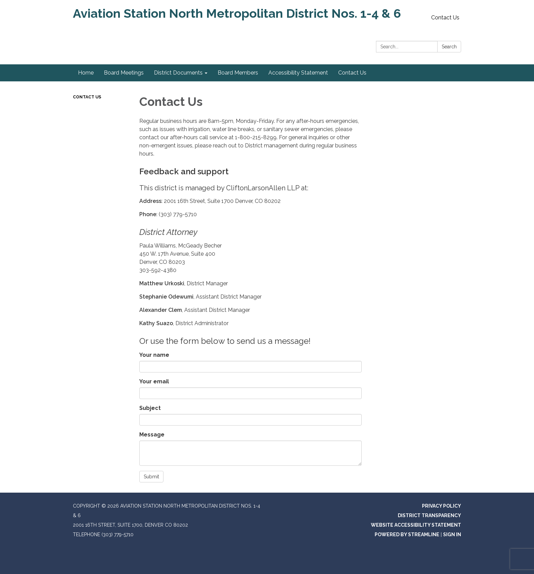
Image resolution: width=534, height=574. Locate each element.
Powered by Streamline (407, 534)
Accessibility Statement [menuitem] (298, 72)
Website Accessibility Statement (416, 525)
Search (449, 46)
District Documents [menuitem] (178, 72)
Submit (151, 476)
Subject (150, 408)
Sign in (452, 534)
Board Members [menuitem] (238, 72)
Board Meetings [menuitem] (124, 72)
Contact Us (445, 17)
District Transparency (429, 515)
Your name (154, 355)
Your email (154, 381)
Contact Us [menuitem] (352, 72)
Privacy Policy (441, 506)
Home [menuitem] (86, 72)
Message (151, 434)
